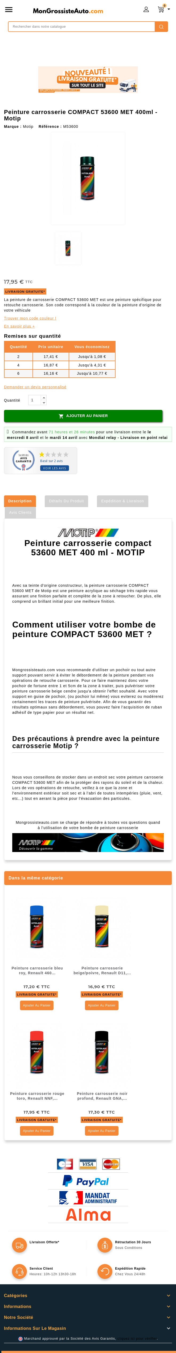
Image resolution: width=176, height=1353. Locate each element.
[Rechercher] (88, 26)
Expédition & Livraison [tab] (122, 501)
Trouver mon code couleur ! (30, 318)
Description (20, 501)
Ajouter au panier (83, 416)
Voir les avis (54, 468)
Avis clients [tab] (20, 512)
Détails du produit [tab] (66, 501)
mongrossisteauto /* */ (68, 10)
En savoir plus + (19, 326)
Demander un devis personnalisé (35, 387)
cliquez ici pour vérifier (137, 1338)
